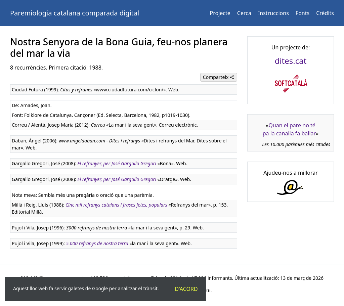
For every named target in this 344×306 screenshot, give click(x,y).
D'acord (186, 289)
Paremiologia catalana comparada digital (74, 12)
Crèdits (325, 13)
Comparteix (218, 77)
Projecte (220, 13)
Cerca (244, 13)
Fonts (302, 13)
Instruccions (273, 13)
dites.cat (291, 60)
